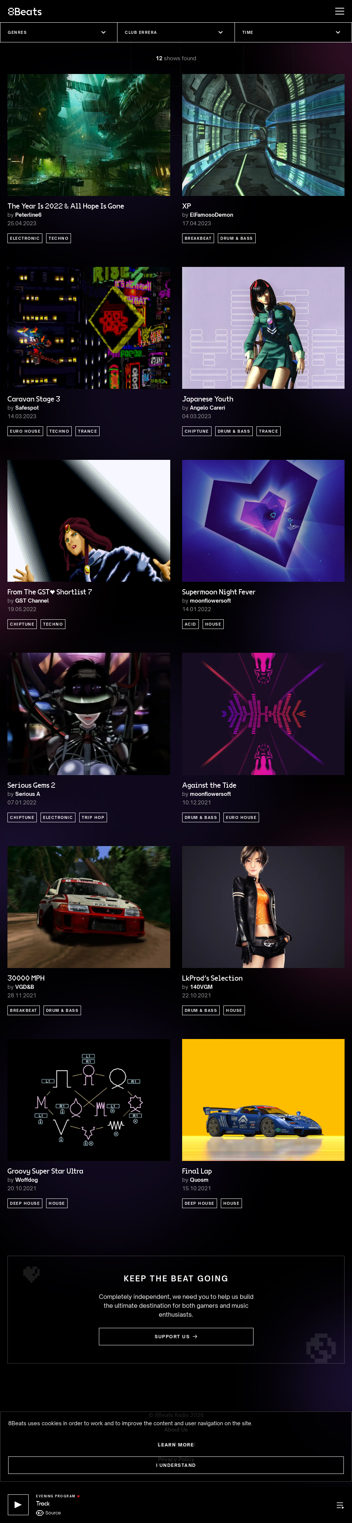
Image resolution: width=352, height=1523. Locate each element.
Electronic (25, 238)
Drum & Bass (236, 238)
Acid (190, 624)
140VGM (201, 987)
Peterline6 (28, 215)
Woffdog (26, 1180)
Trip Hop (93, 817)
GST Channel (32, 600)
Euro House (25, 431)
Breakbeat (198, 238)
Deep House (25, 1203)
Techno (58, 238)
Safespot (27, 407)
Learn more (176, 1445)
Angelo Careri (207, 407)
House (213, 624)
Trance (87, 431)
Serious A (27, 794)
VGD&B (24, 987)
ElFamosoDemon (211, 215)
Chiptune (197, 431)
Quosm (199, 1180)
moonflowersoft (210, 600)
